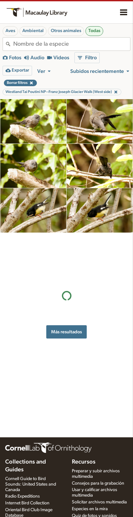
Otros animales (66, 31)
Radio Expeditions (22, 496)
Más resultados (66, 284)
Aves (10, 31)
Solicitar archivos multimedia (99, 502)
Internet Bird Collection (27, 503)
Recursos (83, 462)
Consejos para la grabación (98, 483)
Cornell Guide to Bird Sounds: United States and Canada (30, 484)
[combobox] (71, 44)
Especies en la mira (90, 509)
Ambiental (33, 31)
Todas (94, 31)
